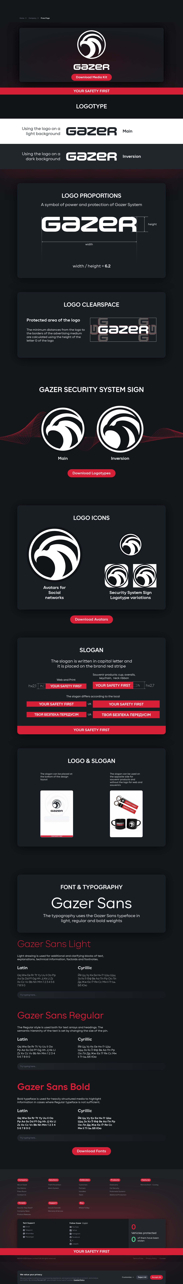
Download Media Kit (91, 99)
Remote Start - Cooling (149, 1207)
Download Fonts (91, 1173)
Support (53, 1225)
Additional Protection (118, 1217)
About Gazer (22, 1207)
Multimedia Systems (117, 1214)
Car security (114, 1210)
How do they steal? (25, 1230)
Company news (23, 1233)
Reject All (142, 1277)
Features (146, 1202)
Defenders (84, 1202)
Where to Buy (84, 1230)
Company (22, 1202)
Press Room (21, 1214)
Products (115, 1202)
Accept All (156, 1277)
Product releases (24, 1237)
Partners (82, 1210)
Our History (21, 1210)
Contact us (21, 1217)
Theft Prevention (54, 1207)
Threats (21, 1225)
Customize (128, 1277)
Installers (82, 1214)
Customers (83, 1207)
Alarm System (53, 1210)
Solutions (53, 1202)
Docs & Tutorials (54, 1230)
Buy (81, 1225)
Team (81, 1217)
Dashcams (114, 1207)
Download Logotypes (91, 495)
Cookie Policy (79, 1280)
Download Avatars (91, 641)
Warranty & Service (55, 1233)
